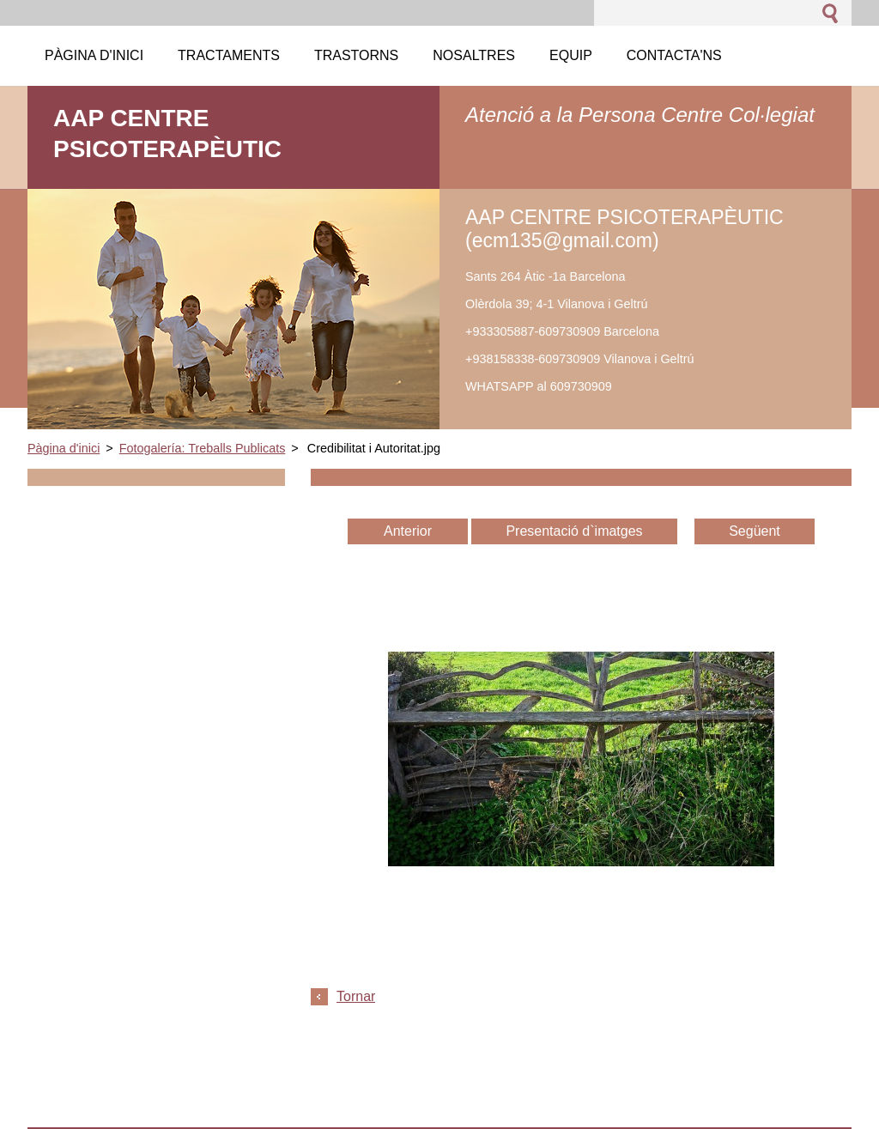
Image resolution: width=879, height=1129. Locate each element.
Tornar (355, 996)
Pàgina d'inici (63, 448)
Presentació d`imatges (574, 531)
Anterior (408, 531)
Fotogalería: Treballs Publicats (202, 448)
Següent (754, 531)
